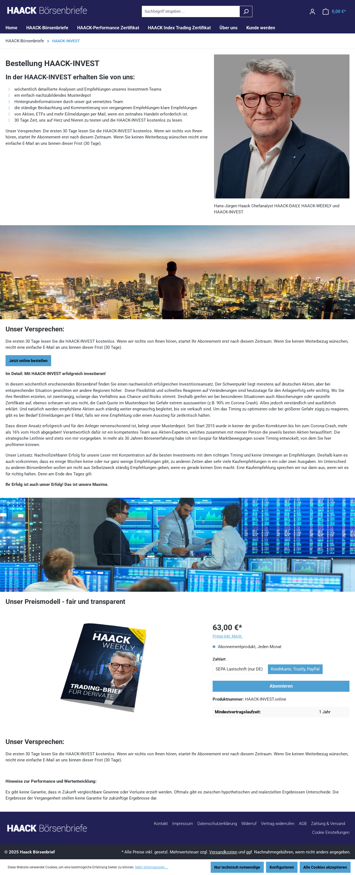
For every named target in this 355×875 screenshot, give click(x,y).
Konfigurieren (282, 867)
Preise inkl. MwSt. (228, 636)
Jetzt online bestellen (28, 360)
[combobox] (191, 11)
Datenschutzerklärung (217, 823)
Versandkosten (223, 852)
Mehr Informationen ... (151, 867)
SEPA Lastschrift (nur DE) (239, 669)
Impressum (182, 823)
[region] (103, 669)
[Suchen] (245, 11)
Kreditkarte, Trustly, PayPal (295, 669)
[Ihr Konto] (312, 11)
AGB (303, 823)
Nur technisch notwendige (237, 867)
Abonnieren (281, 686)
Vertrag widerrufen (277, 823)
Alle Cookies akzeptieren (325, 867)
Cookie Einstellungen (330, 832)
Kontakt (161, 823)
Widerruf (249, 823)
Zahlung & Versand (328, 823)
